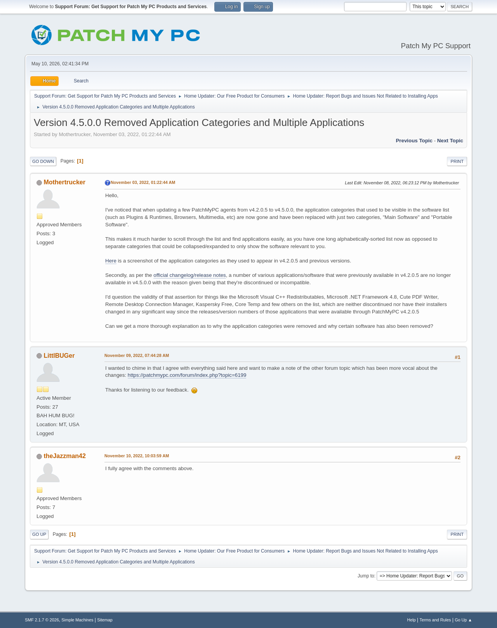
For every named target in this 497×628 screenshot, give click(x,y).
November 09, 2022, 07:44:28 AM (136, 355)
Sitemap (105, 620)
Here (110, 261)
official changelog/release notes (189, 275)
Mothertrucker (64, 182)
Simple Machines (77, 620)
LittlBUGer (59, 355)
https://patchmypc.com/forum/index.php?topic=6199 (187, 375)
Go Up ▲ (463, 620)
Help (411, 620)
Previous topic (414, 140)
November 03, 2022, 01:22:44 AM (143, 182)
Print (457, 161)
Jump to (366, 576)
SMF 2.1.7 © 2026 (42, 620)
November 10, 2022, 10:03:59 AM (136, 455)
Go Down (43, 161)
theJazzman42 (64, 456)
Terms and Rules (435, 620)
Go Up (39, 534)
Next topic (450, 140)
